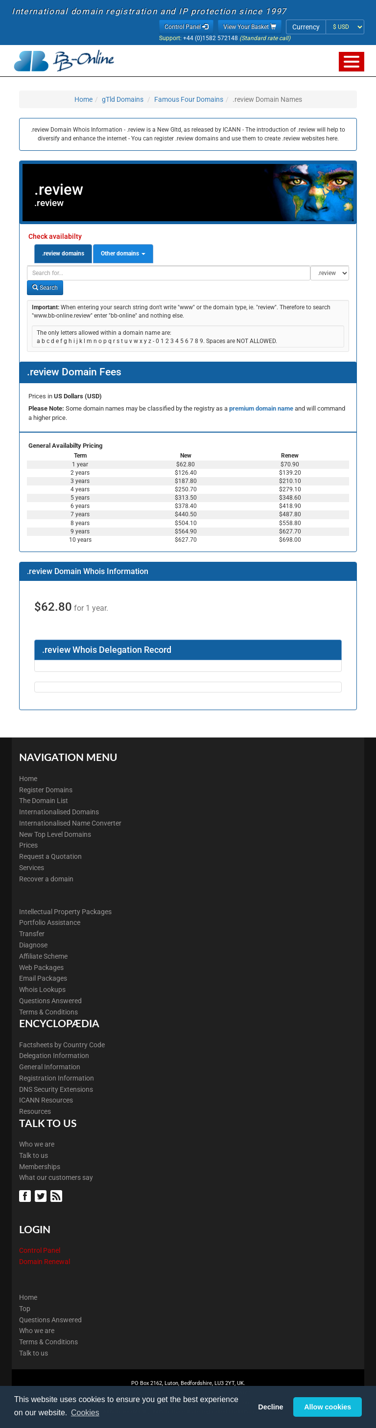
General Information (49, 1067)
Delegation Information (54, 1055)
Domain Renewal (44, 1262)
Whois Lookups (42, 989)
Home (83, 99)
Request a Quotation (50, 856)
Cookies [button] (85, 1412)
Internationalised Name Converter (70, 823)
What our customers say (56, 1177)
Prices (28, 845)
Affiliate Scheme (43, 956)
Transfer (32, 934)
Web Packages (41, 967)
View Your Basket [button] (249, 26)
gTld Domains (122, 99)
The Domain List (43, 801)
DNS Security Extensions (56, 1089)
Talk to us (33, 1155)
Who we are (36, 1144)
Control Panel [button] (186, 26)
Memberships (39, 1167)
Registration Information (56, 1078)
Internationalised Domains (59, 812)
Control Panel (39, 1250)
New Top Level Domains (55, 834)
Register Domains (45, 790)
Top (24, 1309)
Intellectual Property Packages (65, 912)
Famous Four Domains (188, 99)
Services (31, 868)
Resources (35, 1111)
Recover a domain (46, 879)
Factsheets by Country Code (62, 1045)
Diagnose (33, 945)
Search (45, 287)
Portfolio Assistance (49, 922)
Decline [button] (270, 1407)
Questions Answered (50, 1001)
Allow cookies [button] (327, 1407)
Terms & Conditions (48, 1012)
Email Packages (43, 978)
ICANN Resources (46, 1100)
